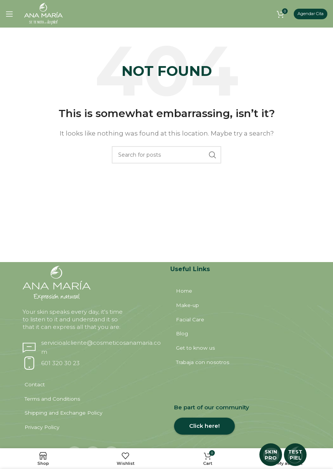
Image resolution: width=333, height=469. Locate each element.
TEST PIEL (295, 455)
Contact (36, 389)
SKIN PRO (271, 455)
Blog (184, 336)
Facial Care (191, 321)
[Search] (166, 155)
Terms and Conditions (52, 404)
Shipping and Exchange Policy (63, 419)
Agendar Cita (311, 13)
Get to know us (196, 351)
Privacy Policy (43, 434)
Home (185, 291)
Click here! (204, 431)
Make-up (189, 306)
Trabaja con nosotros (203, 366)
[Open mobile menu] (9, 14)
